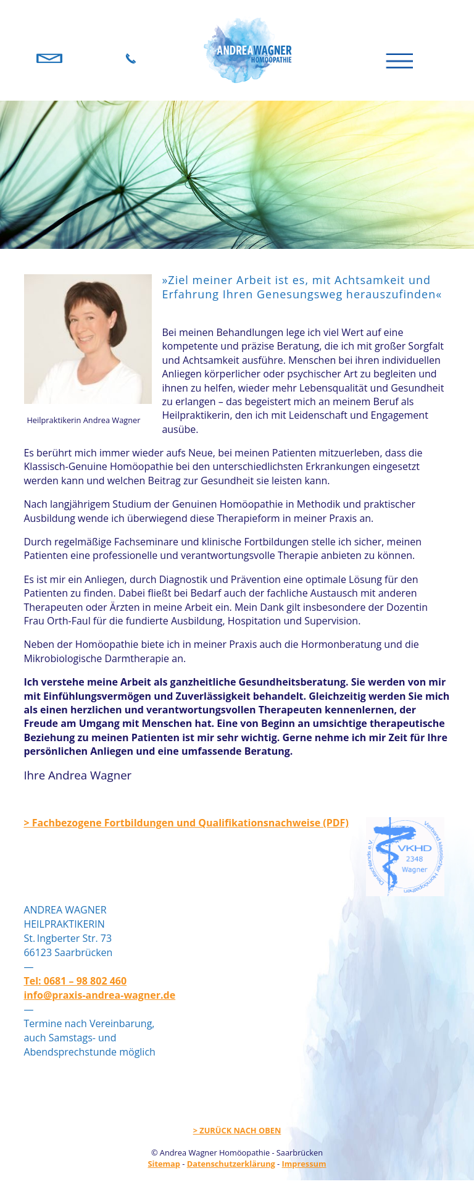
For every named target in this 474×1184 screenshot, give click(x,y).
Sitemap (164, 1163)
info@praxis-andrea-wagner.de (99, 995)
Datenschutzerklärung (231, 1163)
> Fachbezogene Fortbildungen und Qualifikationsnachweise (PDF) (185, 822)
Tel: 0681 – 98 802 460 (75, 981)
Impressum (304, 1163)
